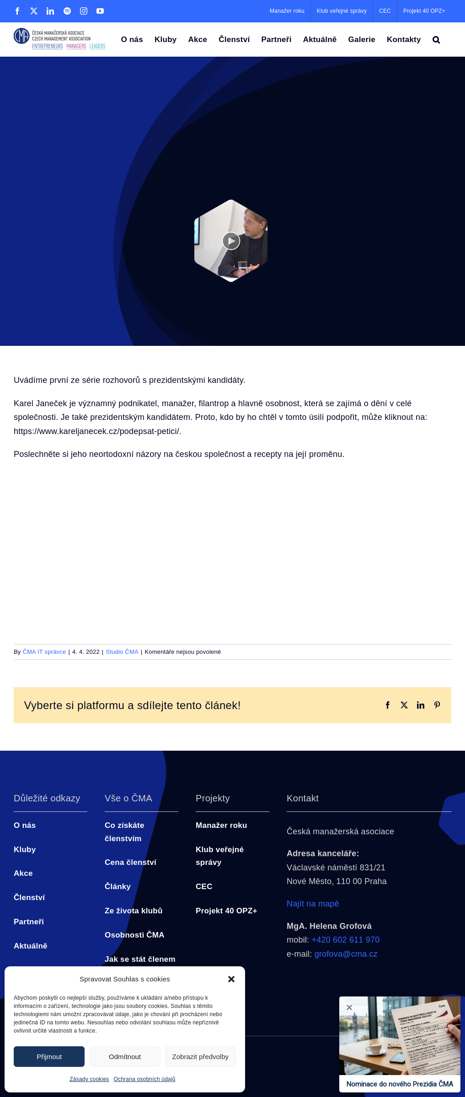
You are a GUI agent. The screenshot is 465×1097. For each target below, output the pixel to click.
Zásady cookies (89, 1079)
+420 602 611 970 (346, 939)
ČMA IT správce (44, 651)
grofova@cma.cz (346, 954)
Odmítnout (125, 1056)
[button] (231, 979)
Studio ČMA (122, 651)
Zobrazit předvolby (200, 1056)
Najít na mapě (313, 903)
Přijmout (49, 1056)
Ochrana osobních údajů (145, 1079)
